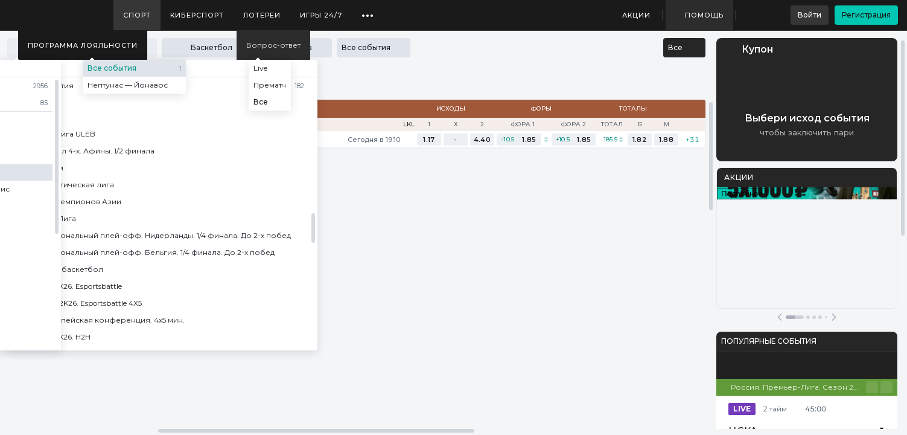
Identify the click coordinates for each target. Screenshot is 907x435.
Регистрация (866, 14)
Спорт (137, 15)
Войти (809, 14)
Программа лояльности (83, 45)
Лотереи (262, 15)
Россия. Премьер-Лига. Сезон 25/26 (798, 387)
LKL (409, 124)
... (367, 11)
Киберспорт (197, 15)
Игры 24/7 (321, 15)
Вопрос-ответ (273, 45)
